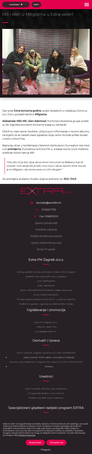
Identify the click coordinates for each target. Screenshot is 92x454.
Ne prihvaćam (35, 442)
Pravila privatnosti (26, 435)
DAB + (36, 4)
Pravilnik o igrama (46, 229)
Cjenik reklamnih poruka (46, 242)
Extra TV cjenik (46, 249)
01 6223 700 (49, 209)
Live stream (16, 4)
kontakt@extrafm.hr (48, 202)
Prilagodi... (46, 450)
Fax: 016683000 (48, 216)
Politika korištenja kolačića (46, 236)
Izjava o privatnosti (46, 223)
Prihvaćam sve (56, 442)
